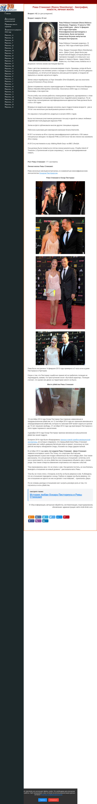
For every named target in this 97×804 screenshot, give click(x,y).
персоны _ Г (9, 42)
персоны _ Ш (9, 96)
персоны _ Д (9, 45)
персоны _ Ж (9, 50)
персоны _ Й (9, 58)
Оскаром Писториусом (48, 173)
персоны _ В (9, 40)
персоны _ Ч (9, 94)
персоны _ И (9, 55)
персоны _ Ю (9, 104)
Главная (8, 13)
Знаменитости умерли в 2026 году (13, 30)
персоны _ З (9, 53)
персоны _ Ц (9, 91)
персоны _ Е (9, 48)
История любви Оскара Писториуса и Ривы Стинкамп (56, 495)
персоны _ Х (9, 89)
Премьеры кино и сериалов (11, 25)
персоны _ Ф (9, 86)
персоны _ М (9, 66)
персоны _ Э (9, 101)
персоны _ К (9, 60)
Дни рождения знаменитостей (10, 19)
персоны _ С (9, 78)
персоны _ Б (9, 37)
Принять (42, 800)
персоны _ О (9, 71)
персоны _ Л (9, 63)
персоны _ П (9, 73)
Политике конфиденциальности (51, 795)
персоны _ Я (9, 107)
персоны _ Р (9, 76)
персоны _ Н (9, 68)
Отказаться (53, 800)
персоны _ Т (9, 81)
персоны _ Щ (9, 99)
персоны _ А (9, 35)
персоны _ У (9, 83)
